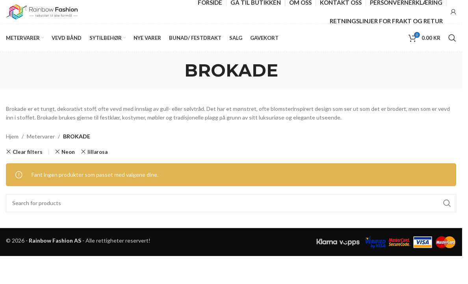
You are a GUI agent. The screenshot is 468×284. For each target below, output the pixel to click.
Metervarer (41, 136)
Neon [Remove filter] (68, 152)
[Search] (452, 38)
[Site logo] (42, 11)
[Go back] (174, 70)
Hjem (12, 136)
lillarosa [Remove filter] (97, 152)
